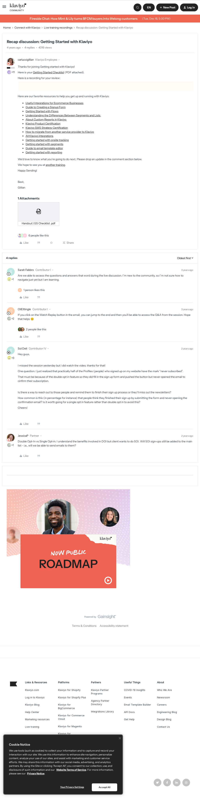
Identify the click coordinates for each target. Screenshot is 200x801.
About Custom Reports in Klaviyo (46, 119)
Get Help (129, 719)
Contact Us (163, 726)
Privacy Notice (35, 773)
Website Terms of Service (71, 769)
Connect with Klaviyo (27, 27)
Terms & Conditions (84, 626)
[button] (4, 8)
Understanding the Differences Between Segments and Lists (63, 115)
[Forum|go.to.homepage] (18, 7)
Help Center (32, 712)
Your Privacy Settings (72, 787)
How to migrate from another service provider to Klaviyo (60, 132)
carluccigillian (26, 59)
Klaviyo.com (32, 690)
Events (128, 697)
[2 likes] (36, 329)
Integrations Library (102, 711)
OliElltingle (24, 309)
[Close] (120, 738)
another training (55, 165)
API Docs (129, 712)
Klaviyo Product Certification (43, 123)
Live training (32, 726)
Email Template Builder (137, 704)
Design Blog (164, 719)
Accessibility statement (114, 626)
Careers (162, 704)
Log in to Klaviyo (35, 697)
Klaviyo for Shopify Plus (72, 697)
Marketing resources (37, 719)
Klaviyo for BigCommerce (66, 706)
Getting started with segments (44, 144)
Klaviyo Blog (32, 704)
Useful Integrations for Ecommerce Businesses (54, 103)
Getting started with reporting (44, 152)
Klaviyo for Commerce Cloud (71, 717)
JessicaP (23, 435)
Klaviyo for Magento (70, 726)
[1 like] (34, 290)
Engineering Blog (167, 712)
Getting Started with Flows (42, 111)
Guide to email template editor (44, 148)
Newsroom (163, 697)
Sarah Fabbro (26, 270)
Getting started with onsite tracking (47, 140)
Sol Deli (22, 348)
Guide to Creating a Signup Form (46, 107)
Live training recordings (58, 27)
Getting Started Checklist (48, 72)
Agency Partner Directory (100, 702)
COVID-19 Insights (134, 690)
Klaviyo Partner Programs (100, 692)
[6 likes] (39, 235)
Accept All (104, 787)
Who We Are (164, 690)
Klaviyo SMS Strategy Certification (47, 127)
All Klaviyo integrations (39, 136)
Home (7, 27)
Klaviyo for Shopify (69, 690)
